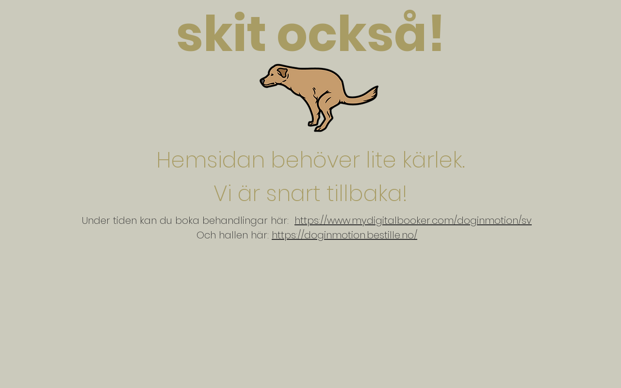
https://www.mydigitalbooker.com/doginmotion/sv (413, 220)
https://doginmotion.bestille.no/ (344, 235)
